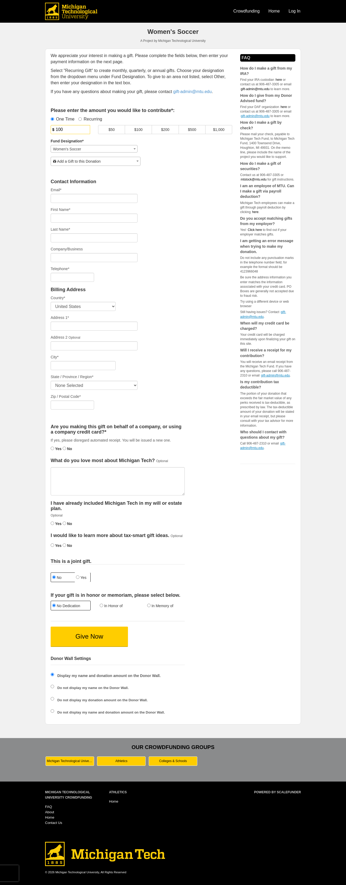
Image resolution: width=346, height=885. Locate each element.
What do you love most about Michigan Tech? (103, 460)
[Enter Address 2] (94, 345)
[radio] (70, 606)
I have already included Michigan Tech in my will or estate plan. (116, 506)
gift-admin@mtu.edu (255, 89)
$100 (138, 129)
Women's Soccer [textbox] (67, 149)
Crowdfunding (246, 11)
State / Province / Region (72, 377)
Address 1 (60, 317)
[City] (83, 365)
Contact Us (53, 823)
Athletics (121, 761)
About (49, 812)
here (255, 212)
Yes (56, 449)
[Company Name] (94, 257)
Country (58, 298)
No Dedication (66, 606)
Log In (294, 11)
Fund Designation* (67, 141)
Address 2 (59, 337)
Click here (255, 230)
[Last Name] (94, 237)
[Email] (94, 198)
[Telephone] (72, 277)
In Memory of (160, 606)
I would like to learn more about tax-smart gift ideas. (110, 535)
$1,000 (218, 129)
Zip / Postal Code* (66, 396)
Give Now (89, 636)
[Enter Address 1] (94, 326)
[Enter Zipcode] (72, 405)
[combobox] (94, 149)
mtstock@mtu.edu (254, 179)
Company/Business (67, 249)
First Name (60, 209)
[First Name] (94, 218)
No (67, 449)
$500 (192, 129)
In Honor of (111, 606)
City (55, 357)
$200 (165, 129)
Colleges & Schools (173, 761)
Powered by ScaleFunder (277, 792)
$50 (111, 129)
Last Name (60, 229)
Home (274, 11)
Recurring (90, 119)
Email (56, 190)
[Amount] (70, 129)
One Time (62, 119)
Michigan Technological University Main (70, 761)
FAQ (48, 807)
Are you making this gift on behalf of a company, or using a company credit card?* (116, 429)
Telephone (60, 269)
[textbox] (95, 161)
